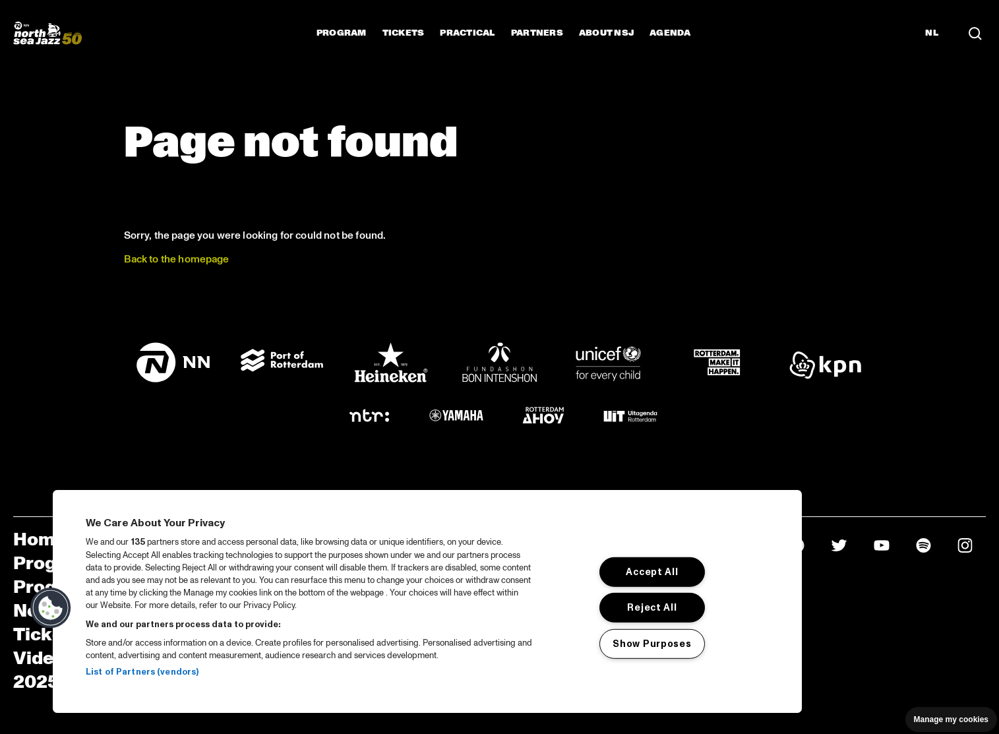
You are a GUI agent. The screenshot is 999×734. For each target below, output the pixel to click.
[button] (51, 608)
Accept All (652, 571)
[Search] (975, 33)
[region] (427, 601)
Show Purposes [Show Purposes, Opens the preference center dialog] (652, 643)
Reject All (652, 607)
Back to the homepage (176, 259)
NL (931, 33)
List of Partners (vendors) (142, 672)
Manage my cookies (951, 719)
